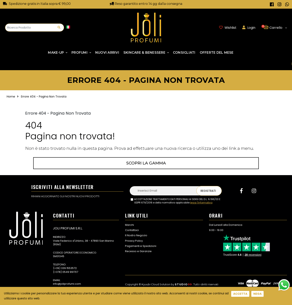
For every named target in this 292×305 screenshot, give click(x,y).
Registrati (208, 191)
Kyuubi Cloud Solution (156, 284)
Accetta (240, 294)
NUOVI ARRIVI (107, 52)
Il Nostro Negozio (136, 235)
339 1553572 (69, 268)
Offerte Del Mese (217, 52)
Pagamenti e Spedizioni (140, 246)
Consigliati (184, 52)
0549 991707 (70, 272)
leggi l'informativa (201, 202)
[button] (275, 27)
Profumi (79, 52)
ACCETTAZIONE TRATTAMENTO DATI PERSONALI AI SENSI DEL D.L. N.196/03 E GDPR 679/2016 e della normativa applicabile (177, 201)
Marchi (129, 225)
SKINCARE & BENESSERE (144, 52)
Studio (183, 284)
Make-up (56, 52)
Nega (257, 294)
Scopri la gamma (146, 163)
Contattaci (132, 230)
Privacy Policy (134, 241)
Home (11, 96)
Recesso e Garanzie (138, 251)
